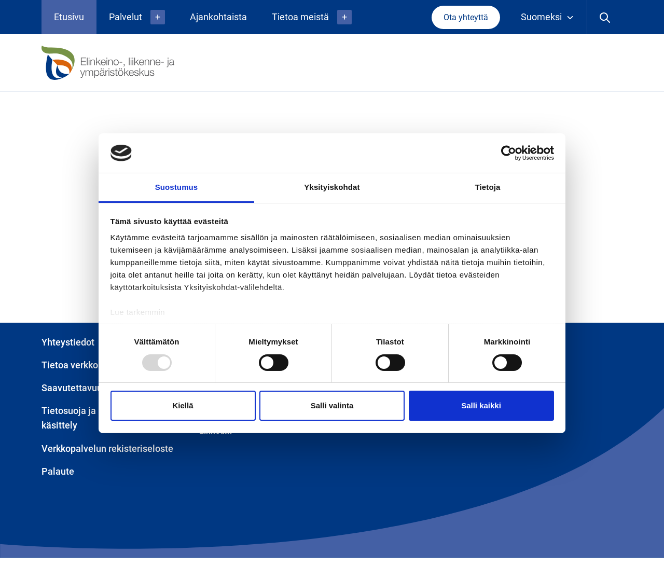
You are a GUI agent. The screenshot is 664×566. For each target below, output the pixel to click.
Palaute (58, 471)
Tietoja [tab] (488, 187)
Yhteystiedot (68, 342)
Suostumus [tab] (176, 187)
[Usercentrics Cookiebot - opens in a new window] (508, 153)
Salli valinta (332, 405)
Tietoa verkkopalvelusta (92, 365)
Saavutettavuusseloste (89, 387)
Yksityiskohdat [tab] (331, 187)
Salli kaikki (481, 405)
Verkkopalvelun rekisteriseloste (107, 448)
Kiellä (182, 405)
